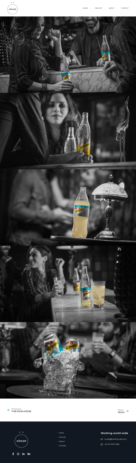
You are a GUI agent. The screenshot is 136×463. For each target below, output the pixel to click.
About (111, 8)
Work (85, 8)
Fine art (98, 8)
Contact (125, 8)
